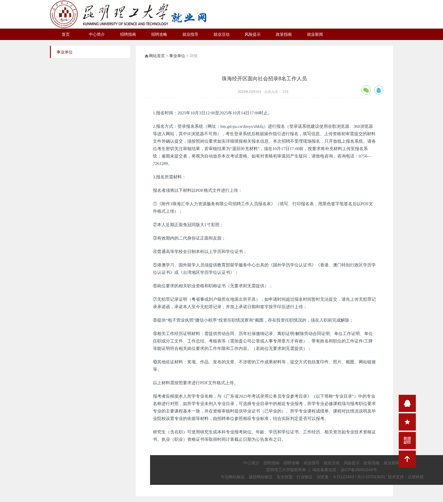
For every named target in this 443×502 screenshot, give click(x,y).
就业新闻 (315, 34)
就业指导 (190, 34)
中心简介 (97, 34)
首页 (66, 34)
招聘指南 (128, 34)
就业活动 (221, 34)
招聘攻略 (159, 34)
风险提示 (253, 34)
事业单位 (177, 55)
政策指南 (284, 34)
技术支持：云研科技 (406, 477)
